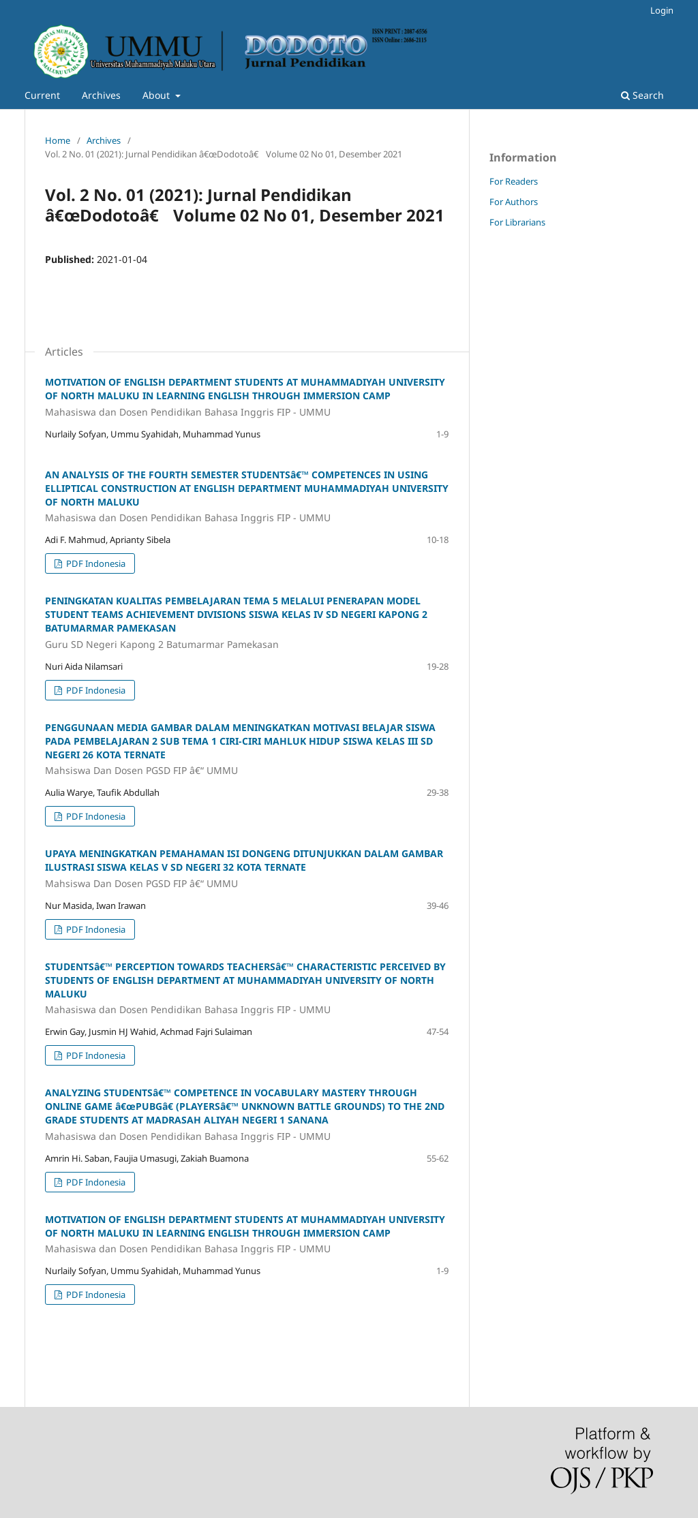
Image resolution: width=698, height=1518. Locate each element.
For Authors (513, 202)
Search (642, 95)
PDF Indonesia (94, 563)
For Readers (513, 181)
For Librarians (517, 222)
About (157, 95)
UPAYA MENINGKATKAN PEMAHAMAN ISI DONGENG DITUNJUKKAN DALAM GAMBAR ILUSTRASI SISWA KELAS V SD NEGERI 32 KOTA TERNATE (247, 868)
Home (57, 140)
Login (661, 10)
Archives (101, 95)
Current (42, 95)
